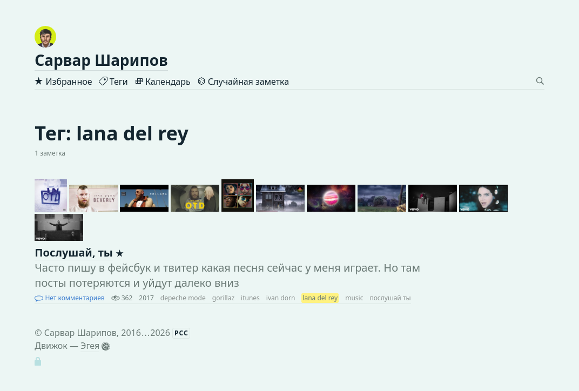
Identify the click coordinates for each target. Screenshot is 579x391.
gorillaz (223, 297)
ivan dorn (280, 297)
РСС (181, 333)
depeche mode (183, 297)
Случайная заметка (243, 81)
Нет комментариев (69, 297)
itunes (250, 297)
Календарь (162, 81)
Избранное (63, 81)
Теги (113, 81)
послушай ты (389, 297)
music (354, 297)
